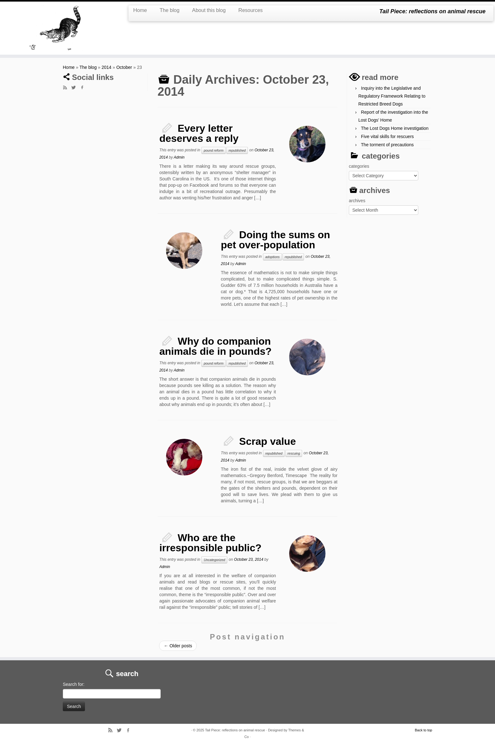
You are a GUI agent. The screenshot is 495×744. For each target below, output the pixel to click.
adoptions (272, 257)
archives (357, 200)
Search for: (73, 684)
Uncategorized (214, 560)
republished (237, 150)
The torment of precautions (387, 144)
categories (359, 166)
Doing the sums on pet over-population (275, 240)
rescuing (294, 453)
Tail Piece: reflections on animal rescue (235, 730)
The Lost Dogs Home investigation (394, 128)
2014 (106, 67)
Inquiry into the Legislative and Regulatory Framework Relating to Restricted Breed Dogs (391, 96)
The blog (169, 10)
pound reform (213, 150)
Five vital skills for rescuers (387, 136)
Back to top (423, 730)
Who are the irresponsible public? (210, 542)
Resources (250, 10)
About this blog (209, 10)
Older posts (178, 645)
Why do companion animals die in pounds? (215, 346)
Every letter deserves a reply (199, 133)
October (124, 67)
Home (140, 10)
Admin (179, 157)
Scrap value (267, 441)
